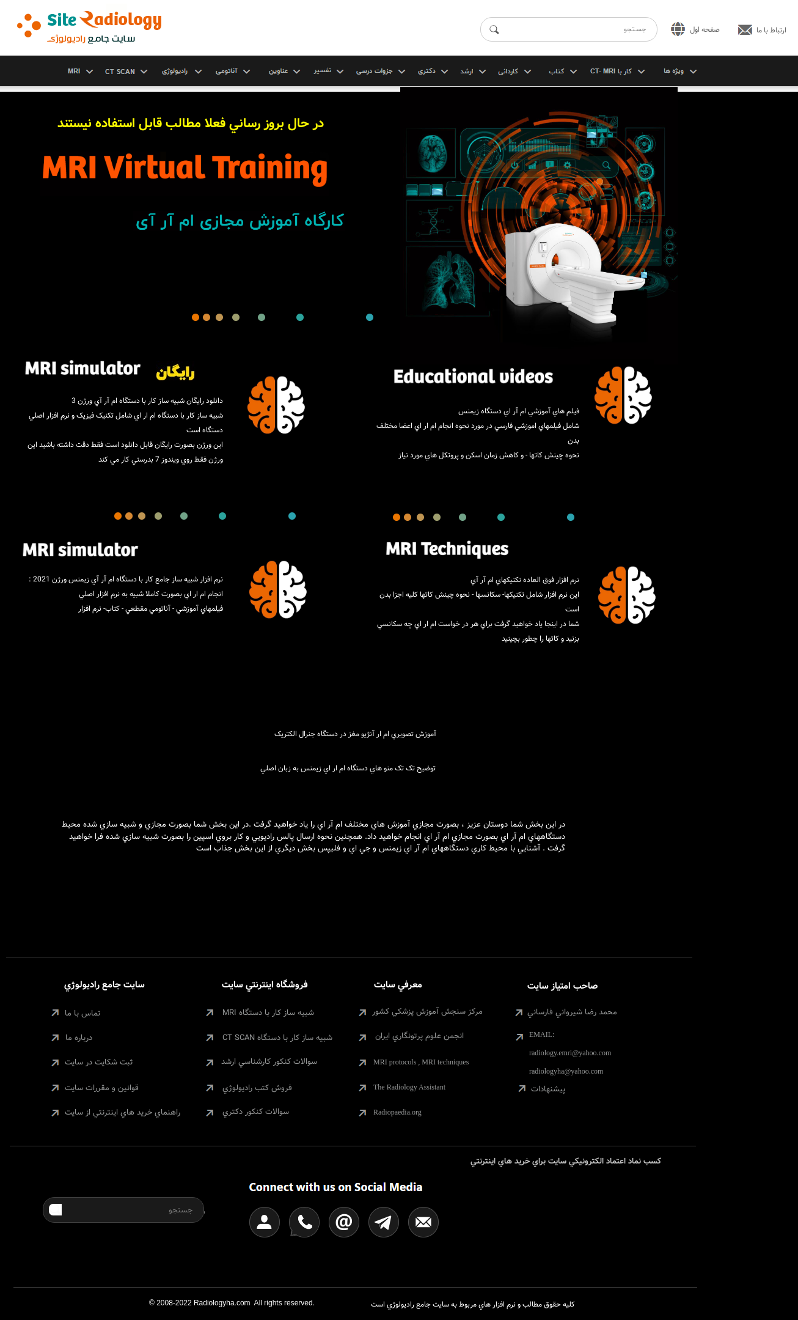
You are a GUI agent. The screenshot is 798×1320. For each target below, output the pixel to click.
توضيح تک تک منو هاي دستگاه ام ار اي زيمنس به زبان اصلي (348, 768)
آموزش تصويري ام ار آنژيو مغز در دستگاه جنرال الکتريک (355, 734)
